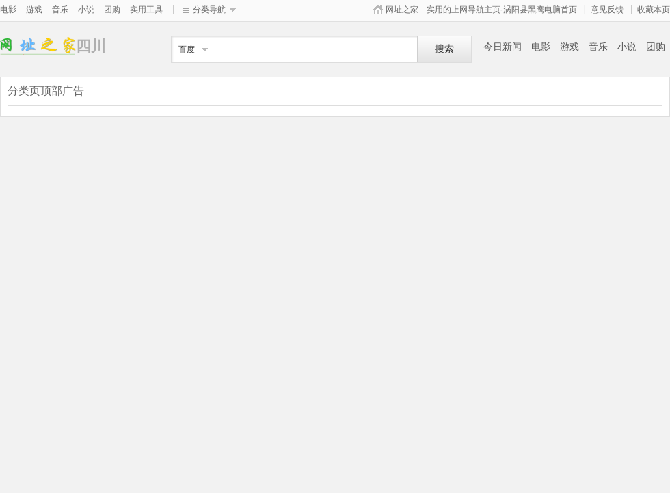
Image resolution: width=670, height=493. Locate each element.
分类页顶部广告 (46, 91)
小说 (86, 9)
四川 (38, 46)
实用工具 (146, 9)
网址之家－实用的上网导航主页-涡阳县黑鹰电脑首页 (481, 9)
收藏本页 (653, 9)
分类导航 (209, 9)
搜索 (444, 49)
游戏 (34, 9)
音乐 (60, 9)
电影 (8, 9)
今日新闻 (502, 46)
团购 (112, 9)
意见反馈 (607, 9)
